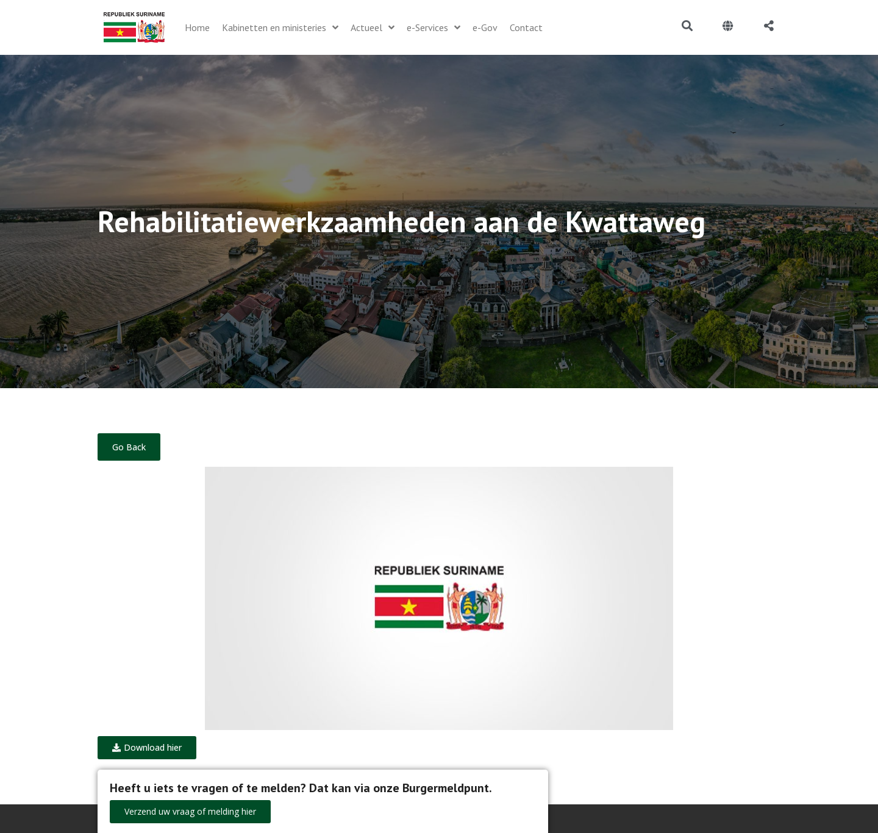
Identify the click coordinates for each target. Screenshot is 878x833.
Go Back (129, 447)
